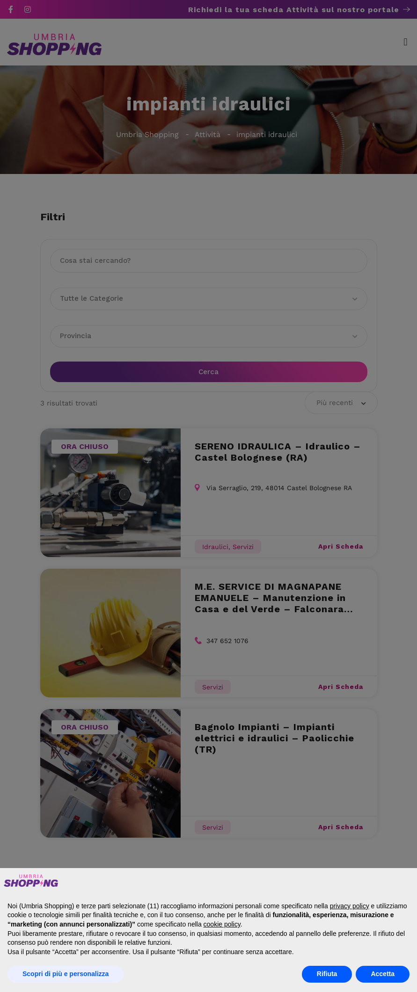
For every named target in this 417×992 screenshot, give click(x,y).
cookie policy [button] (222, 924)
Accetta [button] (383, 974)
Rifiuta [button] (327, 974)
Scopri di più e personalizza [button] (65, 974)
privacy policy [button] (349, 906)
